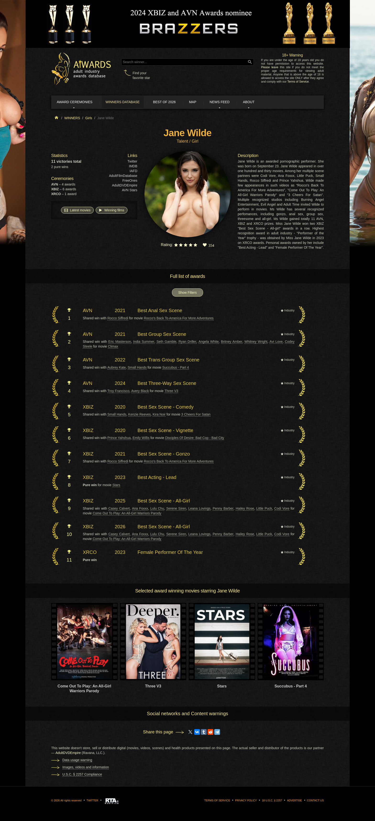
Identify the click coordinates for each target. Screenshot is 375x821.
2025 (120, 501)
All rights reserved (71, 801)
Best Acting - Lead (157, 478)
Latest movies (77, 211)
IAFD (133, 172)
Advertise (294, 801)
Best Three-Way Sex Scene (167, 384)
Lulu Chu (157, 509)
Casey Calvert (119, 509)
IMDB (133, 167)
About (267, 102)
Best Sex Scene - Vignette (165, 431)
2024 (120, 384)
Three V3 (171, 392)
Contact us (315, 801)
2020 (120, 407)
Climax (113, 347)
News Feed (235, 102)
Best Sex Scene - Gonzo (164, 454)
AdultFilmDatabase (123, 177)
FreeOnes (129, 181)
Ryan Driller (187, 342)
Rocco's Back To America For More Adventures (179, 319)
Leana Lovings (199, 509)
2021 (120, 311)
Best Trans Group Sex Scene (168, 360)
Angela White (209, 342)
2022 (120, 360)
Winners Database (129, 102)
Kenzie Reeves (139, 415)
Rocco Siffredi (117, 319)
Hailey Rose (245, 509)
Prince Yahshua (119, 439)
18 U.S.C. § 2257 (272, 801)
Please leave (269, 67)
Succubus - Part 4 (175, 368)
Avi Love (276, 342)
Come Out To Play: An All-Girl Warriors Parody (127, 514)
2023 (120, 478)
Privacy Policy (246, 801)
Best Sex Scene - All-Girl (164, 501)
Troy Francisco (118, 392)
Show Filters (187, 293)
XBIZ (88, 407)
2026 (120, 527)
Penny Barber (223, 509)
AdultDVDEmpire (124, 186)
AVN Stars (129, 191)
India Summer (143, 342)
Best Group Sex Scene (162, 334)
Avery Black (140, 392)
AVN (87, 311)
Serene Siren (176, 509)
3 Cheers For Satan (195, 415)
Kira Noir (159, 415)
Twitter (132, 162)
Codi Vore (281, 509)
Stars (116, 486)
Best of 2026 (173, 102)
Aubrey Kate (116, 368)
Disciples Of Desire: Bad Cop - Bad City (194, 439)
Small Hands (137, 368)
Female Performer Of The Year (170, 553)
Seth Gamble (166, 342)
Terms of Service (298, 81)
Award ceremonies (77, 102)
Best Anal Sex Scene (160, 311)
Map (205, 102)
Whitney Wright (255, 342)
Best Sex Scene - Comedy (166, 407)
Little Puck (264, 509)
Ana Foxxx (140, 509)
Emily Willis (140, 439)
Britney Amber (231, 342)
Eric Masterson (119, 342)
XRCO (90, 553)
